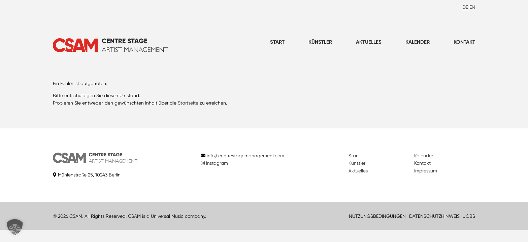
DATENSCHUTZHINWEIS (434, 216)
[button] (15, 227)
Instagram (214, 163)
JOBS (469, 216)
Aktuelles (369, 42)
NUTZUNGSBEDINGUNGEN (377, 216)
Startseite (188, 103)
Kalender (417, 42)
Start (277, 42)
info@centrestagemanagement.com (245, 155)
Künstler (320, 42)
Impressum (425, 170)
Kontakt (464, 42)
